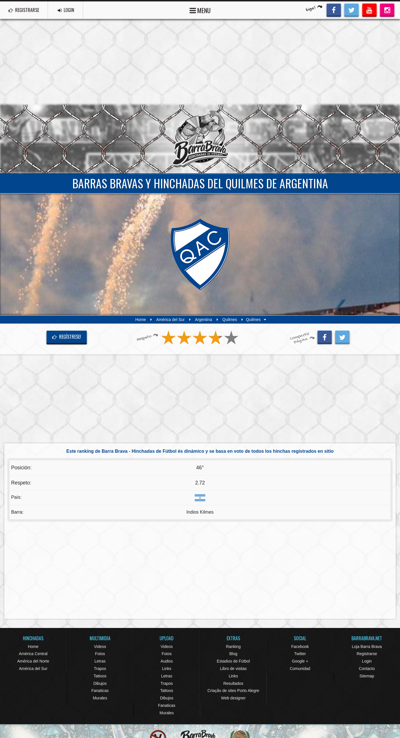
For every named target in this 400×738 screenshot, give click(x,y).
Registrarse (367, 653)
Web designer (233, 698)
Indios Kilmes (200, 512)
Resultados (233, 683)
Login (367, 661)
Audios (166, 661)
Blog (233, 653)
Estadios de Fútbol (233, 661)
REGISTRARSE (24, 10)
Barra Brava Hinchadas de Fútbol (200, 138)
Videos (100, 646)
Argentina (203, 319)
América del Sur (170, 319)
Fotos (100, 653)
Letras (100, 661)
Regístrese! (66, 336)
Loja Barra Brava (367, 646)
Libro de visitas (233, 668)
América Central (33, 653)
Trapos (100, 668)
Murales (100, 698)
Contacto (367, 668)
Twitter (300, 653)
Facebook (300, 646)
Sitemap (366, 676)
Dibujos (100, 683)
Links (166, 668)
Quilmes (229, 319)
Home (140, 319)
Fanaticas (100, 690)
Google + (300, 661)
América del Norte (33, 661)
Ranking (233, 646)
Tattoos (100, 676)
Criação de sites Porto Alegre (233, 690)
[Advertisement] (200, 62)
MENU (200, 9)
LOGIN (66, 10)
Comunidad (300, 668)
